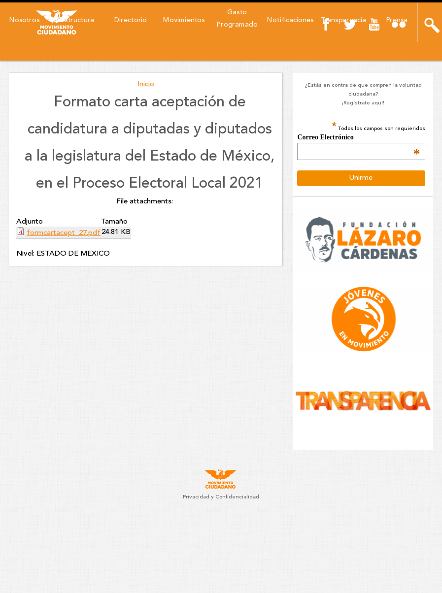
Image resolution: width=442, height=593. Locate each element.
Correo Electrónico (358, 137)
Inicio (145, 84)
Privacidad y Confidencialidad (221, 497)
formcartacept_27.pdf (64, 233)
